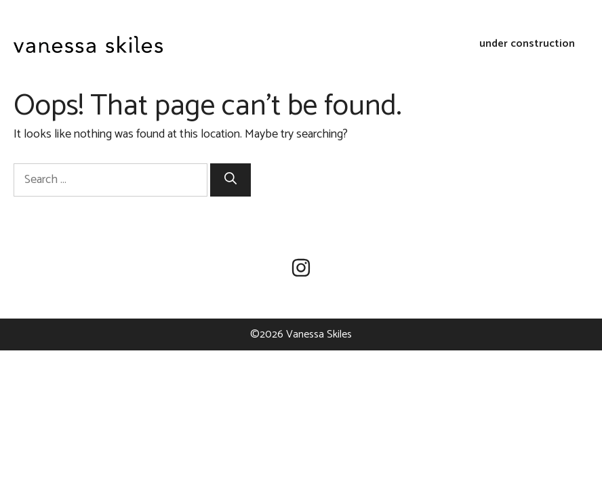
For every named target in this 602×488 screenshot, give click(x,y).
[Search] (230, 180)
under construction (527, 44)
